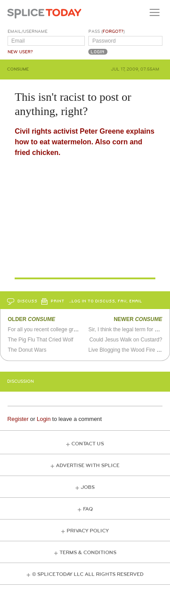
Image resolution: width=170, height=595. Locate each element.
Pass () (106, 31)
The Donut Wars (27, 350)
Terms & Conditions (87, 552)
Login (44, 419)
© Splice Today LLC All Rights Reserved (87, 574)
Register (18, 419)
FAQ (88, 509)
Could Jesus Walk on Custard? (125, 340)
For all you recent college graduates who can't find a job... (75, 329)
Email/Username (27, 31)
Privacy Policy (88, 531)
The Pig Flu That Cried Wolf (40, 340)
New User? (20, 52)
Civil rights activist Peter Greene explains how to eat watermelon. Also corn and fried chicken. (84, 141)
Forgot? (113, 31)
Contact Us (87, 443)
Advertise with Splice (87, 465)
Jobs (88, 487)
